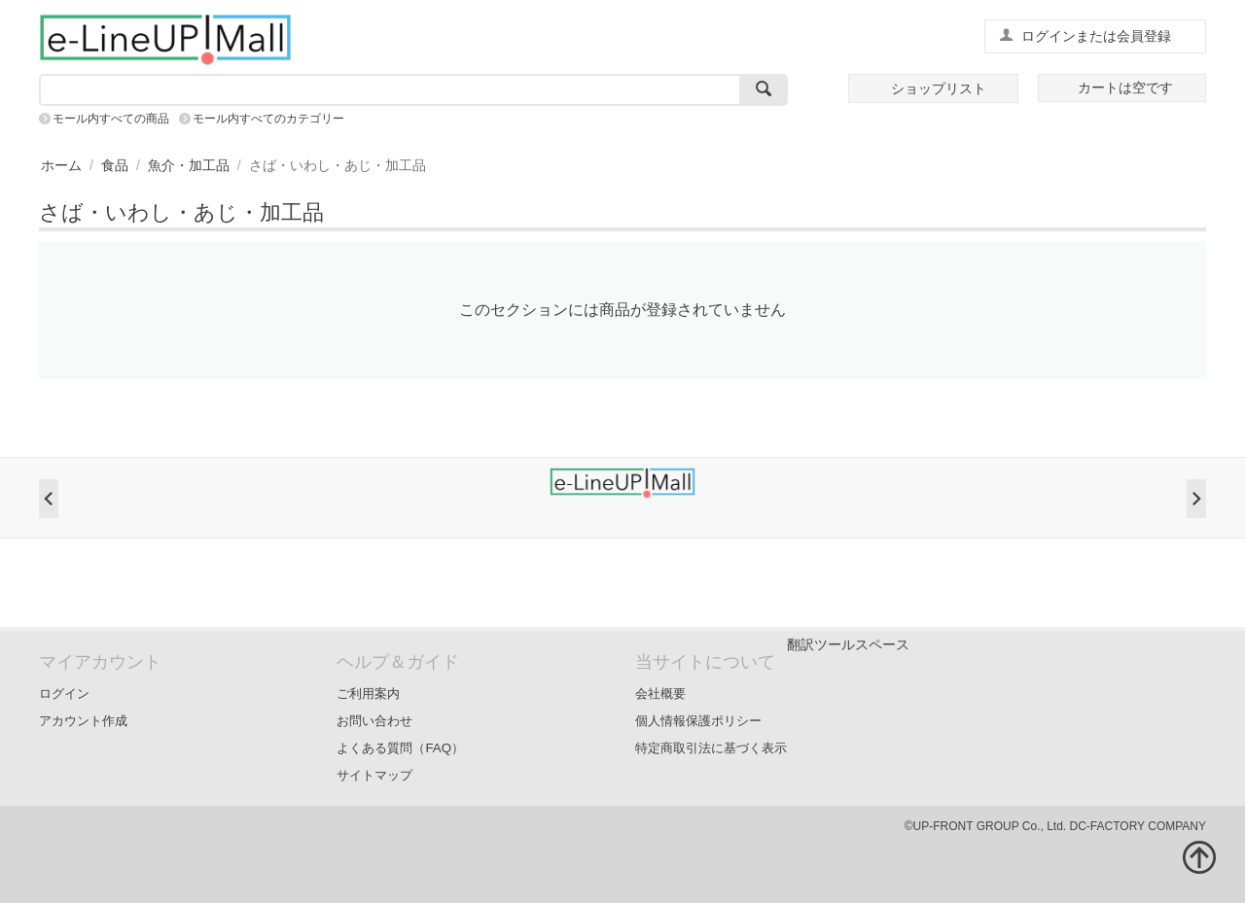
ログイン (64, 693)
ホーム (61, 165)
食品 (114, 165)
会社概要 (660, 693)
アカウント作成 (83, 720)
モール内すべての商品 (111, 118)
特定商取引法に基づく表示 (711, 748)
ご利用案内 (368, 693)
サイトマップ (374, 775)
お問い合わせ (374, 720)
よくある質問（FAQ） (400, 748)
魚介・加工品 (189, 165)
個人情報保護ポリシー (698, 720)
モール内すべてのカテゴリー (268, 118)
